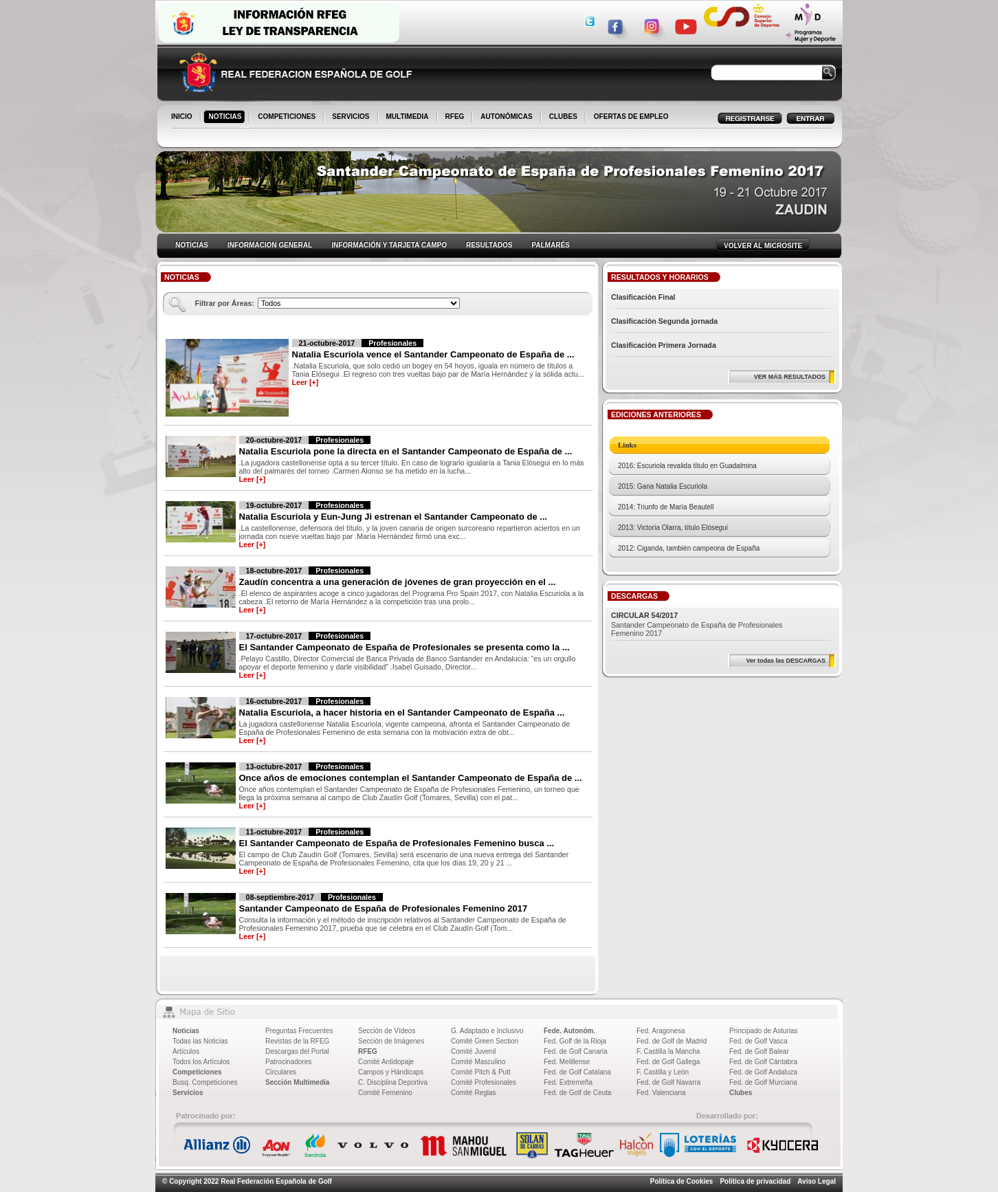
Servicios (188, 1092)
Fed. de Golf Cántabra (763, 1062)
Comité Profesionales (483, 1082)
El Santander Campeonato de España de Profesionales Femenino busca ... (397, 843)
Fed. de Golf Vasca (758, 1041)
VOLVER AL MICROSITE (763, 246)
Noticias (186, 1031)
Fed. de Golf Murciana (763, 1082)
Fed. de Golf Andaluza (763, 1072)
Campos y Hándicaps (390, 1072)
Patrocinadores (288, 1062)
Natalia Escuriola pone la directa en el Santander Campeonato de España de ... (406, 451)
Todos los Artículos (201, 1062)
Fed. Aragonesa (660, 1031)
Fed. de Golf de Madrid (671, 1041)
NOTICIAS (226, 117)
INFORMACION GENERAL (270, 245)
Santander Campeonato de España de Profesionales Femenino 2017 (383, 908)
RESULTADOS (489, 245)
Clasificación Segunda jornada (664, 321)
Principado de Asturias (763, 1031)
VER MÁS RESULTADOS (789, 376)
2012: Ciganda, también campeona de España (688, 548)
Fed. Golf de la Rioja (575, 1041)
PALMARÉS (550, 245)
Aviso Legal (816, 1181)
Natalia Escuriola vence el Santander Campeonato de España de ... (433, 354)
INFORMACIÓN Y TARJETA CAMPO (389, 245)
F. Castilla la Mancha (668, 1051)
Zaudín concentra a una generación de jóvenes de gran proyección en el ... (397, 582)
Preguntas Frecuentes (299, 1031)
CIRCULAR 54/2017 (644, 615)
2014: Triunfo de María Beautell (666, 507)
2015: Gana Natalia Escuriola (662, 486)
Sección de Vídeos (386, 1031)
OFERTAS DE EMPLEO (631, 116)
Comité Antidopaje (386, 1062)
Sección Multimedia (297, 1082)
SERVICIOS (351, 117)
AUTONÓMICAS (506, 116)
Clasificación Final (643, 297)
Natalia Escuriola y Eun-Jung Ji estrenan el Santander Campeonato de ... (393, 516)
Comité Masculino (478, 1062)
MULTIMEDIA (408, 117)
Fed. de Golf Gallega (668, 1062)
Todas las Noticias (200, 1041)
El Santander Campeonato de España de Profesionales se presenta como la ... (404, 647)
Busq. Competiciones (205, 1082)
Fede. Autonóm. (569, 1031)
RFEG (456, 117)
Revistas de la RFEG (297, 1041)
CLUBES (563, 116)
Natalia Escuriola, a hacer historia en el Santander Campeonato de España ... (402, 712)
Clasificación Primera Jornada (663, 345)
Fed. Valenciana (661, 1092)
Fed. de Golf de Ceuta (577, 1092)
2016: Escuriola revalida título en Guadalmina (687, 466)
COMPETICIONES (288, 117)
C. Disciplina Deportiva (393, 1082)
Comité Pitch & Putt (481, 1072)
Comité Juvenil (473, 1051)
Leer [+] (305, 382)
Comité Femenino (385, 1092)
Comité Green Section (484, 1041)
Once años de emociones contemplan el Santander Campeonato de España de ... (410, 778)
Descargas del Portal (297, 1051)
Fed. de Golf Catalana (577, 1072)
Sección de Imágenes (391, 1041)
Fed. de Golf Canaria (576, 1051)
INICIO (183, 117)
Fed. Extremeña (568, 1082)
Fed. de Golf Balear (759, 1051)
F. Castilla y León (662, 1072)
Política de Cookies (681, 1181)
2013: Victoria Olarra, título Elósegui (673, 527)
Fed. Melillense (567, 1062)
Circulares (280, 1072)
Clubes (740, 1092)
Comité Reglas (473, 1092)
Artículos (186, 1051)
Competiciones (197, 1072)
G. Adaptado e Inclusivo (487, 1031)
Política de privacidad (755, 1181)
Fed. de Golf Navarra (668, 1082)
